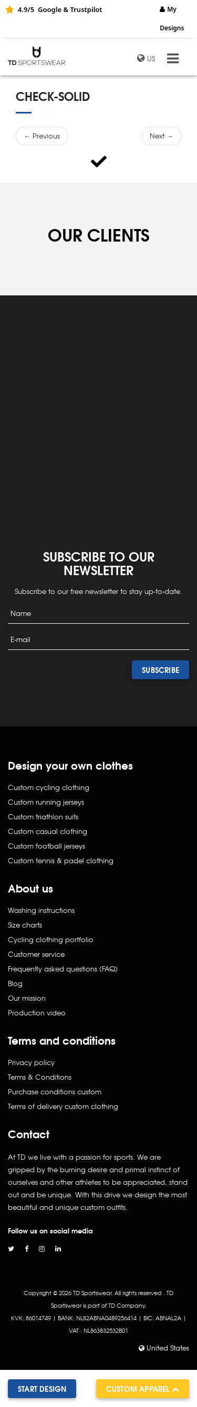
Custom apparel (142, 1388)
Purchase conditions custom (54, 1091)
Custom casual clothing (47, 831)
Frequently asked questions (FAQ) (63, 969)
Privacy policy (31, 1062)
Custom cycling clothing (48, 787)
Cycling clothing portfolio (51, 939)
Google (49, 9)
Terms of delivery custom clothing (63, 1106)
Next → (161, 136)
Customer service (36, 954)
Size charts (25, 925)
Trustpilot (86, 9)
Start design (42, 1388)
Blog (15, 983)
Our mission (27, 998)
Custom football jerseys (46, 846)
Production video (37, 1012)
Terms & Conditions (39, 1077)
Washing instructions (41, 910)
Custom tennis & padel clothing (60, 860)
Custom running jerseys (46, 802)
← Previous (42, 136)
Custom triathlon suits (43, 816)
